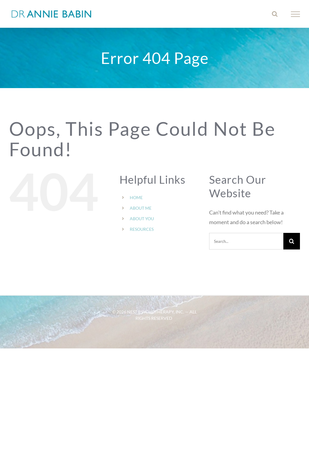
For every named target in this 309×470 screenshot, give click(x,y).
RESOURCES (142, 229)
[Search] (291, 241)
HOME (136, 197)
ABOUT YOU (142, 218)
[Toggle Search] (275, 14)
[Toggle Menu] (295, 14)
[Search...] (246, 241)
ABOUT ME (140, 208)
